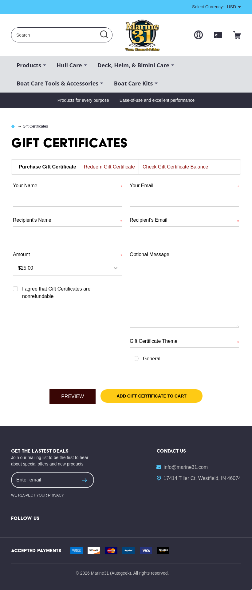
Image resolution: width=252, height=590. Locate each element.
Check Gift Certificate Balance (175, 166)
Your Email (184, 186)
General (151, 358)
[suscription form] (84, 480)
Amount (67, 255)
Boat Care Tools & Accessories (57, 83)
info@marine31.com (186, 467)
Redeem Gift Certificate (109, 166)
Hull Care (69, 65)
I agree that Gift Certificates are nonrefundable (56, 292)
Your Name (67, 186)
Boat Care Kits (133, 83)
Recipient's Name (67, 220)
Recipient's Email (184, 220)
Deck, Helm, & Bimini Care (133, 65)
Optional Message (149, 254)
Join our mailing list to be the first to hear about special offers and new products (49, 460)
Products (29, 65)
